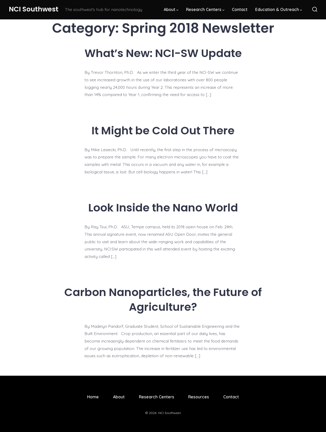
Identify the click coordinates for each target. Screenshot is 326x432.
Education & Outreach (278, 9)
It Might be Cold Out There (163, 130)
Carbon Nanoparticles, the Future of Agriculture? (163, 299)
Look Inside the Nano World (163, 207)
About (171, 9)
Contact (240, 9)
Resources (198, 396)
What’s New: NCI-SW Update (163, 53)
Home (93, 396)
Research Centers (205, 9)
